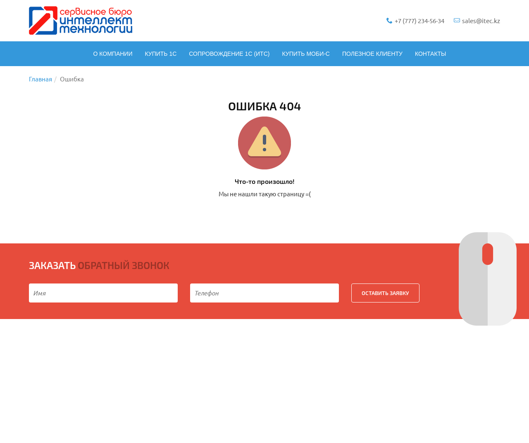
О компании (112, 53)
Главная (40, 79)
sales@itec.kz (477, 20)
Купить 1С (160, 53)
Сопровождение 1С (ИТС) (229, 53)
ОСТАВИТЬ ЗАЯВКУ (385, 293)
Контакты (430, 53)
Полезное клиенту (372, 53)
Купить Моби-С (306, 53)
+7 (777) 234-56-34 (416, 20)
